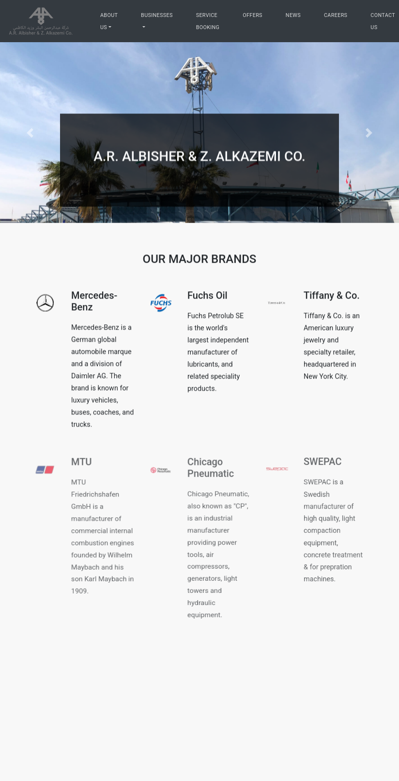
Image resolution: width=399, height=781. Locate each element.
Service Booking (208, 21)
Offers (252, 15)
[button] (30, 132)
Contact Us (382, 21)
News (293, 15)
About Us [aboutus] (109, 21)
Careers (335, 15)
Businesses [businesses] (157, 15)
